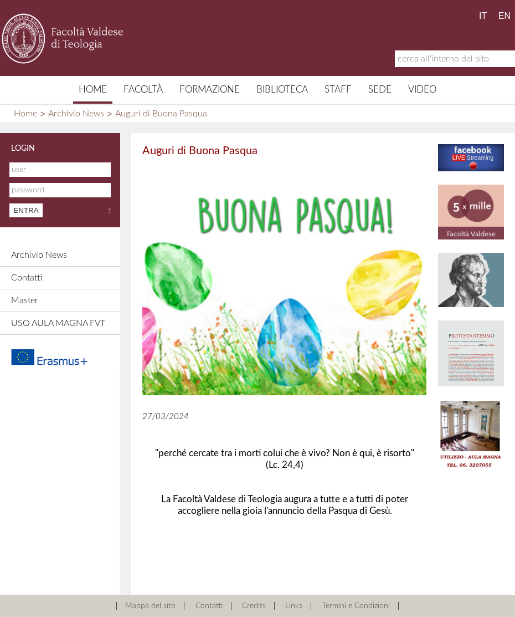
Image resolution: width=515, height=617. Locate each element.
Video (422, 89)
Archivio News (76, 113)
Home (93, 89)
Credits (254, 606)
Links (293, 606)
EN (504, 16)
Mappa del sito (150, 606)
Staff (338, 89)
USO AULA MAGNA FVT (58, 323)
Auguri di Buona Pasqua (161, 113)
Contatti (26, 277)
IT (483, 16)
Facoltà (143, 89)
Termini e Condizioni (356, 606)
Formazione (209, 89)
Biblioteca (282, 89)
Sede (380, 89)
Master (24, 300)
